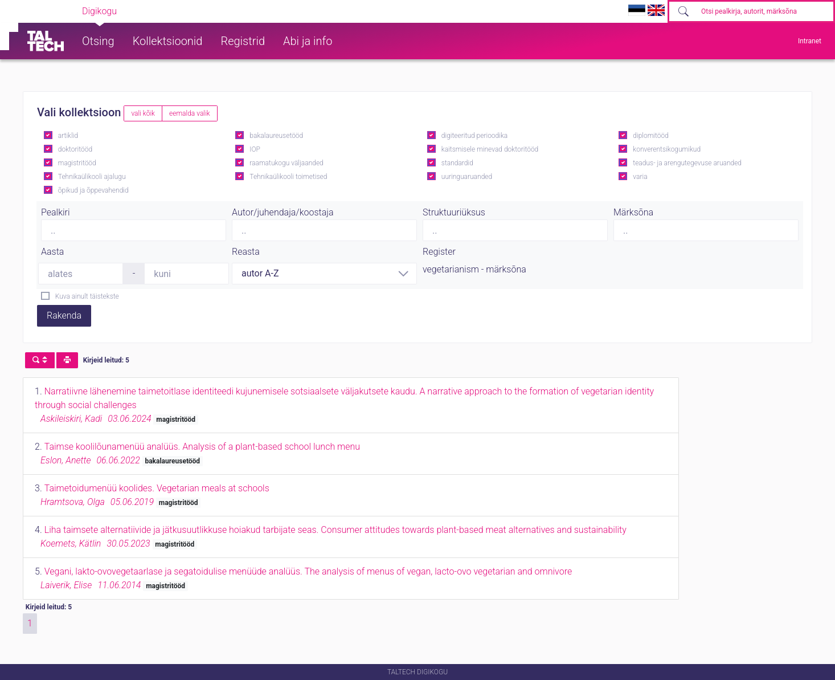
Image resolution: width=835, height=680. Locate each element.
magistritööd (77, 163)
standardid (457, 163)
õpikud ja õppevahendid (93, 190)
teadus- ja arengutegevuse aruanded (687, 163)
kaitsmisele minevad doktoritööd (489, 149)
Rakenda (64, 315)
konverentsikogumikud (667, 149)
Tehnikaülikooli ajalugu (92, 177)
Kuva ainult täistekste (87, 296)
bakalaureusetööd (276, 136)
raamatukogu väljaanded (286, 163)
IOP (254, 149)
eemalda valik (189, 113)
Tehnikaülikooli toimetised (288, 177)
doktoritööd (75, 149)
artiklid (68, 136)
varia (640, 177)
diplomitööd (651, 136)
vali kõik (143, 113)
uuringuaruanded (466, 177)
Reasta (246, 251)
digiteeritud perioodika (474, 136)
